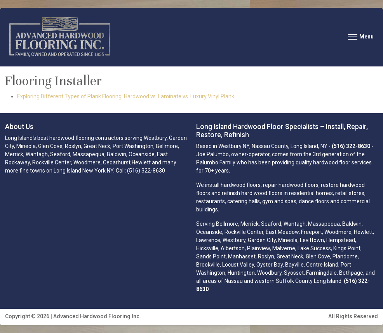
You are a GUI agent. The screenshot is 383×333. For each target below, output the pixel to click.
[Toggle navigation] (361, 37)
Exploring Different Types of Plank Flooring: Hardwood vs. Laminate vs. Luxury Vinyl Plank (125, 96)
